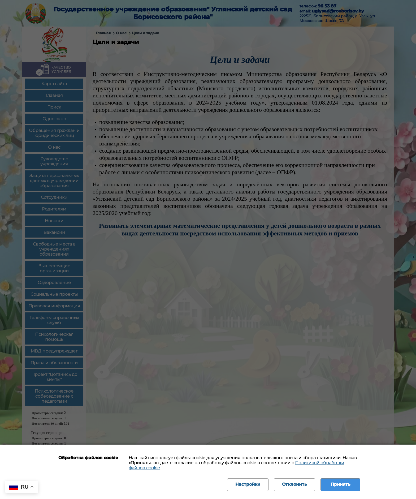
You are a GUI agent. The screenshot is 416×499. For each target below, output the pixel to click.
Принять (340, 484)
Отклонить (294, 484)
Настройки (247, 484)
